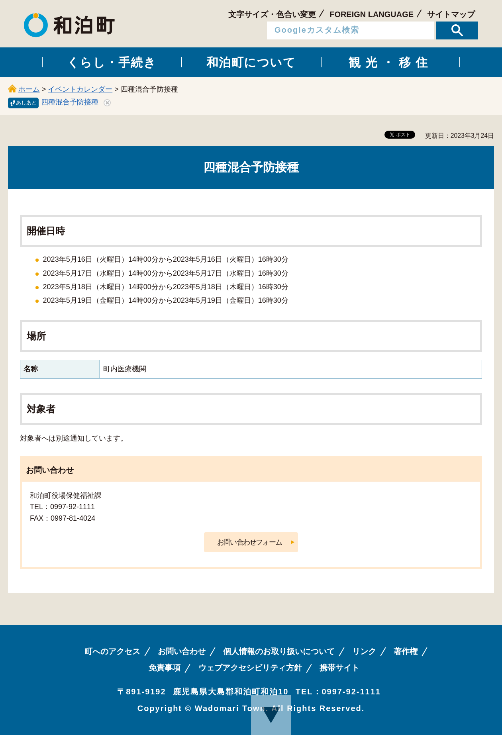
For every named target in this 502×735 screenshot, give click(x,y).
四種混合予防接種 (69, 102)
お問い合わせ (182, 651)
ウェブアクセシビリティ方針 (250, 667)
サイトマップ (451, 14)
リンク (364, 651)
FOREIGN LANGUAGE (371, 14)
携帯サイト (339, 667)
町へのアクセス (112, 651)
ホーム (29, 89)
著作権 (406, 651)
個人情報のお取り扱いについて (279, 651)
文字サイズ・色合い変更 (272, 14)
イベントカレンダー (80, 89)
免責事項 (164, 667)
